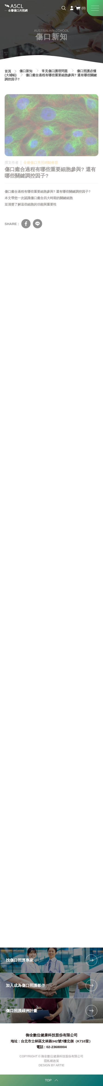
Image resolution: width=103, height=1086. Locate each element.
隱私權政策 (51, 1061)
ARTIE (60, 1065)
